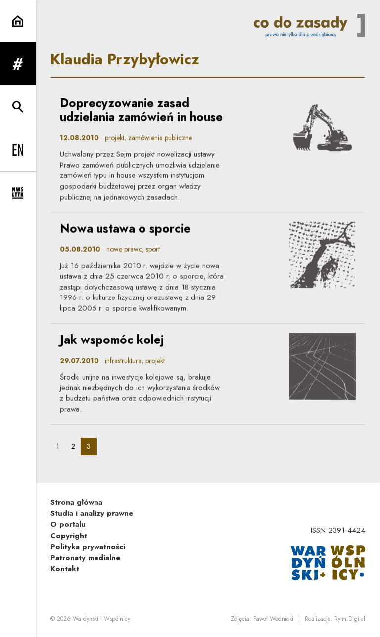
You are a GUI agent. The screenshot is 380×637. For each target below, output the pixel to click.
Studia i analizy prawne (91, 513)
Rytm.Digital (349, 618)
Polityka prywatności (87, 546)
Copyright (68, 535)
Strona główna (76, 502)
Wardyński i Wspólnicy (101, 618)
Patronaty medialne (85, 557)
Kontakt (64, 568)
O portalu (68, 524)
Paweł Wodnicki (273, 618)
